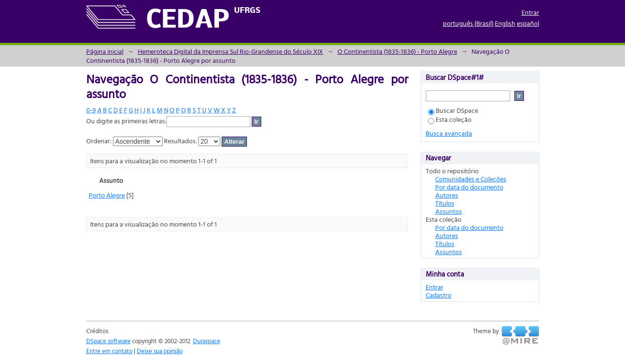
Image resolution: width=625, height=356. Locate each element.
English (505, 23)
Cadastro (438, 295)
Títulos (444, 203)
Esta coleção (449, 119)
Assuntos (448, 211)
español (528, 23)
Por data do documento (469, 187)
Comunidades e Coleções (470, 179)
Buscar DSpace (453, 110)
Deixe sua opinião (160, 351)
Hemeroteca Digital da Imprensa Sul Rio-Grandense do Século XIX (230, 51)
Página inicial (104, 51)
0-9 (91, 110)
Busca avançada (449, 133)
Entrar (530, 12)
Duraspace (206, 341)
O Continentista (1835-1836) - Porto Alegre (397, 51)
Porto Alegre (107, 195)
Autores (446, 195)
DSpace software (108, 341)
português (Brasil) (468, 23)
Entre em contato (109, 351)
